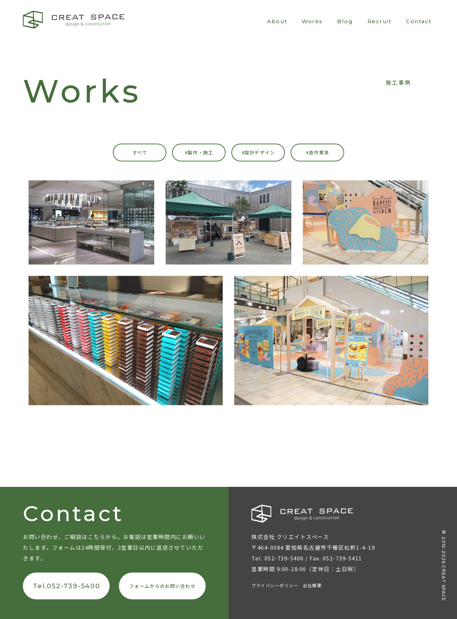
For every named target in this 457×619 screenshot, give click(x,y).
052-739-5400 (284, 558)
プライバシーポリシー (274, 585)
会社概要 (312, 585)
